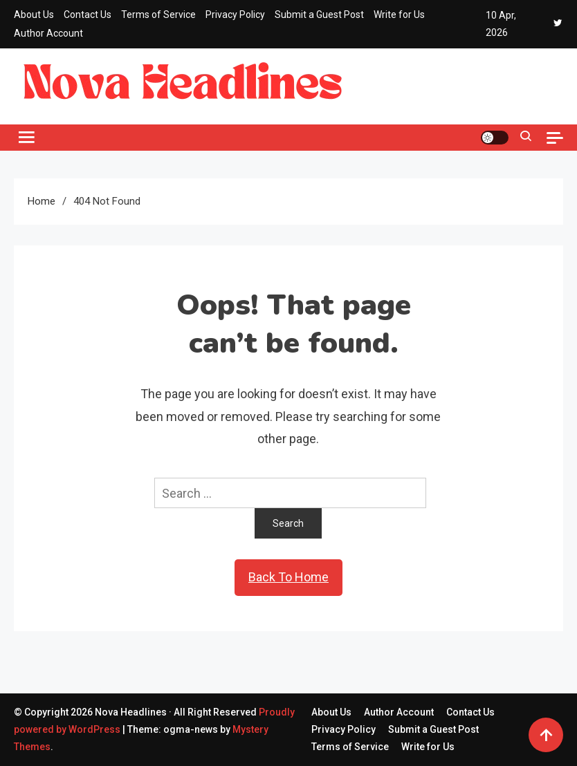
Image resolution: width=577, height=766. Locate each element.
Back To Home (288, 577)
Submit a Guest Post (319, 14)
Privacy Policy (235, 14)
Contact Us (87, 14)
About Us (34, 14)
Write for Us (399, 14)
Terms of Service (158, 14)
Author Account (48, 33)
